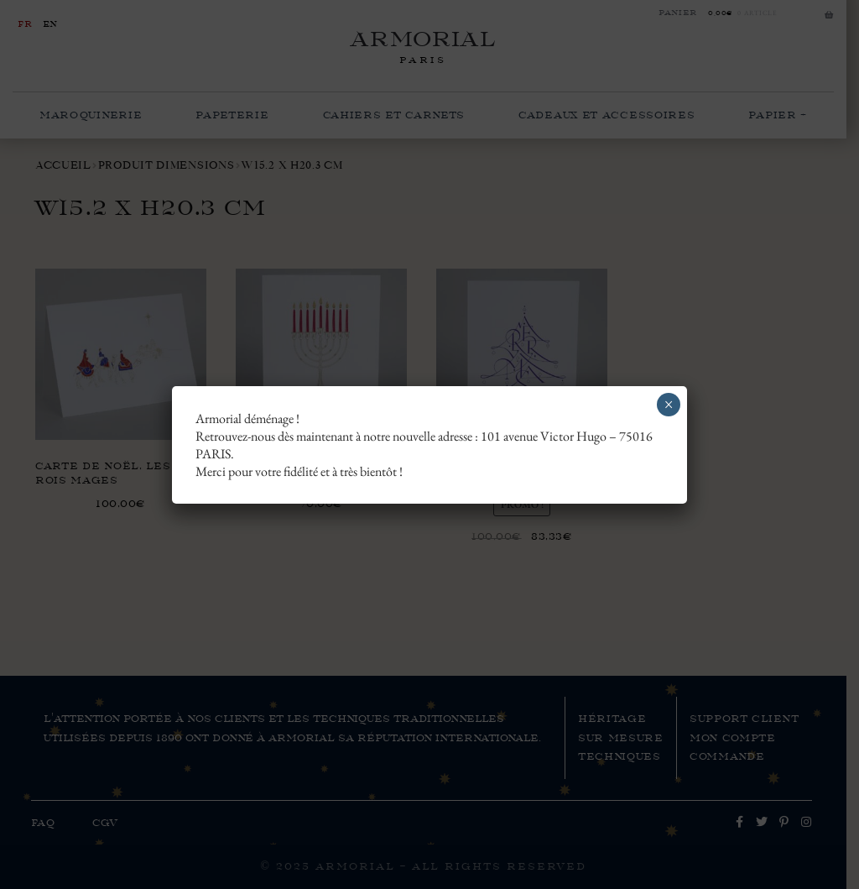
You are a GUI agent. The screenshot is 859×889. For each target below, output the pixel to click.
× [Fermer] (669, 404)
